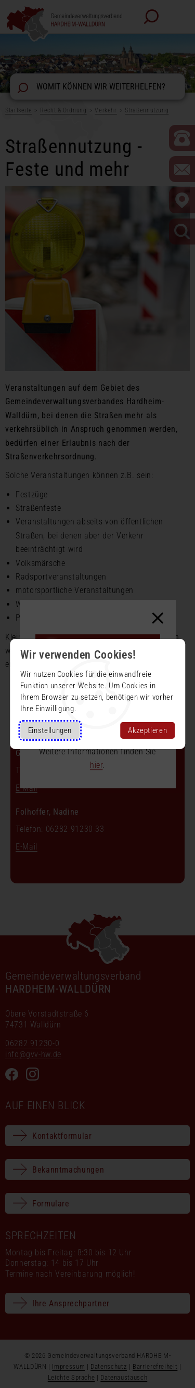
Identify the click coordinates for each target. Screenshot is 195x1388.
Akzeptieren (147, 730)
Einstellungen (50, 730)
